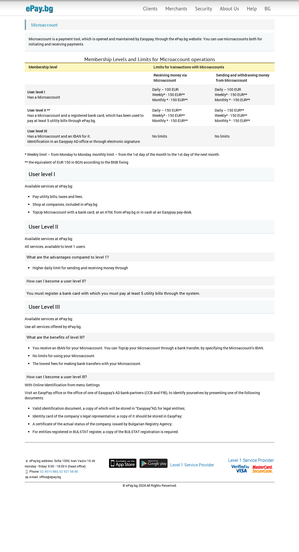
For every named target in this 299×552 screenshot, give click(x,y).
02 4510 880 (49, 471)
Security (203, 8)
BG (268, 8)
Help (252, 8)
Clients (150, 8)
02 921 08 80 (68, 471)
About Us (229, 8)
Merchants (176, 8)
